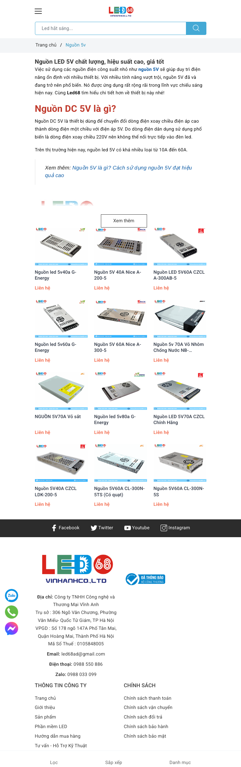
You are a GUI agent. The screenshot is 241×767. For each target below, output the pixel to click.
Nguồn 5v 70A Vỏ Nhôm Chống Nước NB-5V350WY (179, 347)
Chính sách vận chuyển (148, 707)
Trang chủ (45, 698)
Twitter (102, 528)
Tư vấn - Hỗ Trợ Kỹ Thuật (61, 746)
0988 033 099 (82, 674)
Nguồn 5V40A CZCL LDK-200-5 (56, 491)
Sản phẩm (45, 717)
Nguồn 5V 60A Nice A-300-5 (117, 347)
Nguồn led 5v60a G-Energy (55, 347)
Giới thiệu (45, 707)
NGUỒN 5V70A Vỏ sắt (58, 416)
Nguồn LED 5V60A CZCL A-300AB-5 (179, 275)
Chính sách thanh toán (147, 698)
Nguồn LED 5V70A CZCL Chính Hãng (179, 419)
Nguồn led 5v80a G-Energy (115, 419)
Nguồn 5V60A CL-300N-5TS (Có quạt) (119, 491)
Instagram (175, 528)
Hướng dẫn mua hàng (58, 736)
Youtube (137, 528)
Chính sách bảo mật (145, 736)
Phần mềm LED (51, 726)
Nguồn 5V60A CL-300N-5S (179, 491)
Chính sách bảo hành (146, 726)
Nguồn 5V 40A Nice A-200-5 (117, 275)
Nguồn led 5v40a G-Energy (55, 275)
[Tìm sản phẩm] (110, 28)
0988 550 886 (88, 664)
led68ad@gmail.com (83, 654)
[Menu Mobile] (38, 10)
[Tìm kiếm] (196, 28)
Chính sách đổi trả (143, 717)
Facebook (65, 528)
